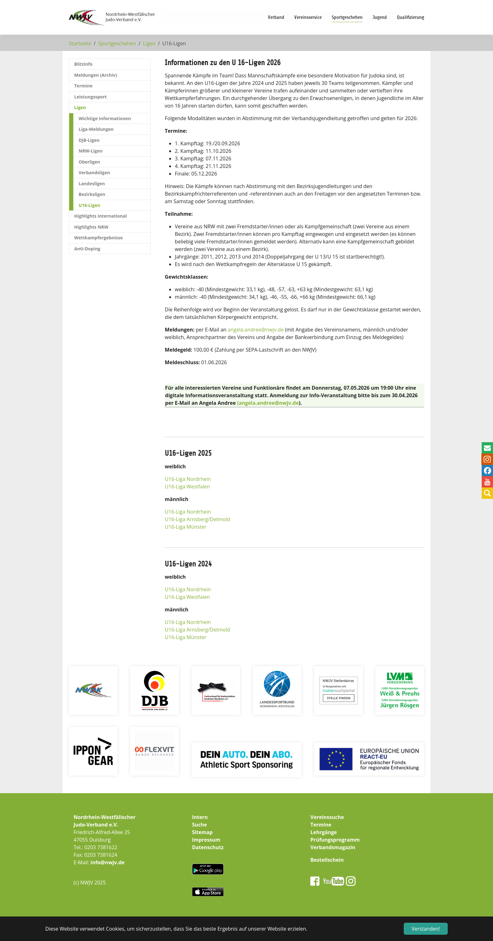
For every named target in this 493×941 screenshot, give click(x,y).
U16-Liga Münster (185, 526)
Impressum (206, 839)
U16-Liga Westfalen (187, 486)
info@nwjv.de (108, 862)
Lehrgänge (323, 832)
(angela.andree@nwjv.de (268, 402)
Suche (199, 824)
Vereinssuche (327, 817)
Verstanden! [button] (426, 928)
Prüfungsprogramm (335, 839)
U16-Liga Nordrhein (188, 479)
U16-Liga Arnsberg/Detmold (197, 519)
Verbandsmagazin (332, 847)
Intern (200, 817)
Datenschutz (208, 847)
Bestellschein (327, 859)
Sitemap (202, 832)
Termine (320, 824)
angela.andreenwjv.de (256, 329)
